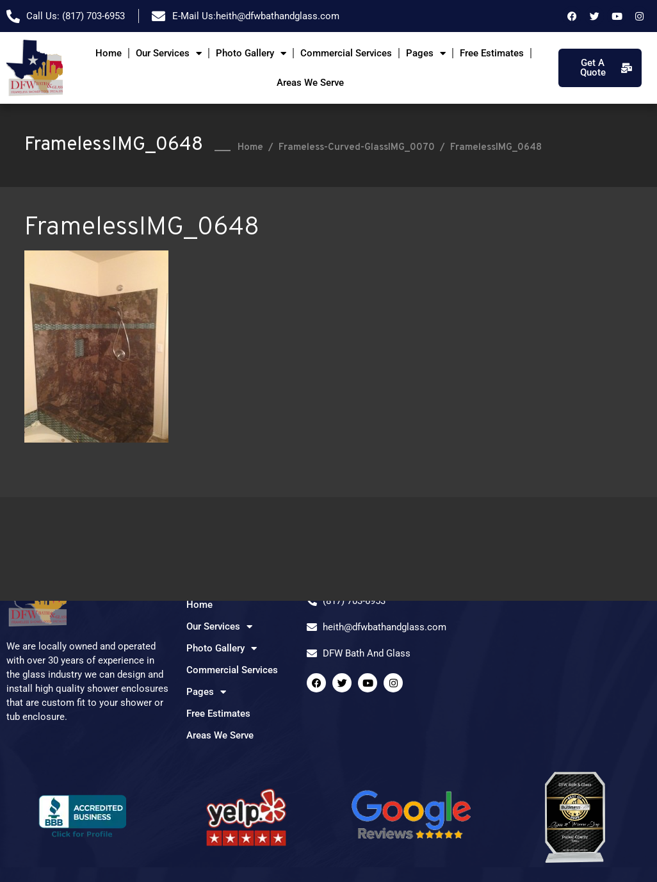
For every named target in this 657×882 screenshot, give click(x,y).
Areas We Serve (310, 82)
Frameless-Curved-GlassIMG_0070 (357, 148)
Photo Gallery (251, 53)
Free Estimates (492, 53)
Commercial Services (346, 53)
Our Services (169, 53)
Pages (426, 53)
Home (108, 53)
